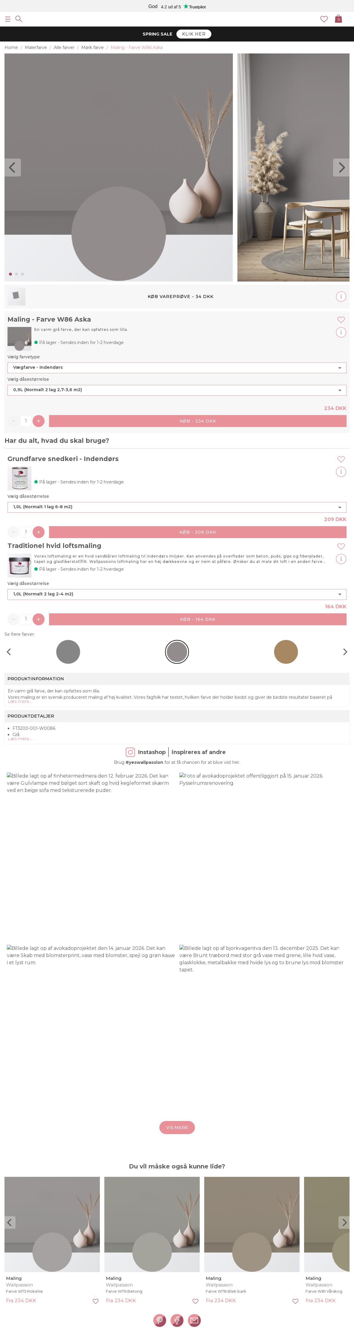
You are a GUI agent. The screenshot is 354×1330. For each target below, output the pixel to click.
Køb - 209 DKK (197, 532)
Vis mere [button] (177, 1127)
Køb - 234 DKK (198, 421)
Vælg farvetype (23, 357)
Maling (14, 1278)
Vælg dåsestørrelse (28, 379)
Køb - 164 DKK (198, 619)
